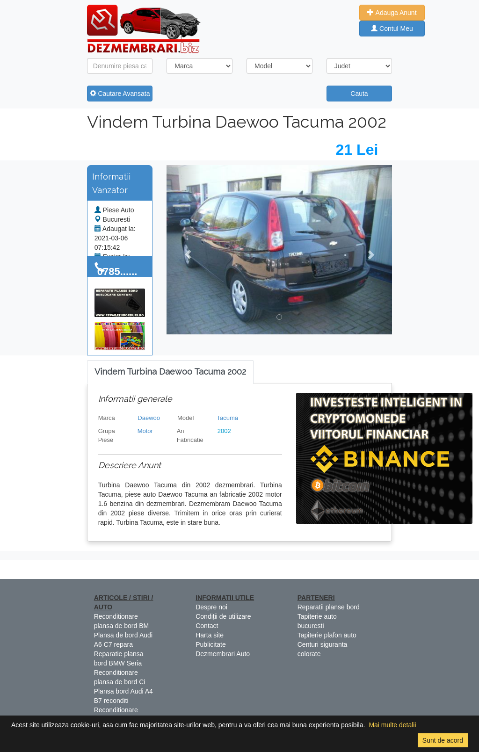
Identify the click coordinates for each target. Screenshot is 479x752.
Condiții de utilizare (223, 616)
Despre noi (211, 607)
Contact (207, 625)
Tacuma (228, 417)
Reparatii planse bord (329, 607)
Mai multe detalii (392, 725)
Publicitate (211, 644)
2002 (224, 430)
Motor (145, 430)
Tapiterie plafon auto (327, 635)
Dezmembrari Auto (223, 654)
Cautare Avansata (120, 93)
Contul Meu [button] (392, 28)
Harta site (210, 635)
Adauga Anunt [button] (391, 12)
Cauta (359, 93)
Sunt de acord (442, 740)
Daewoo (149, 417)
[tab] (170, 372)
